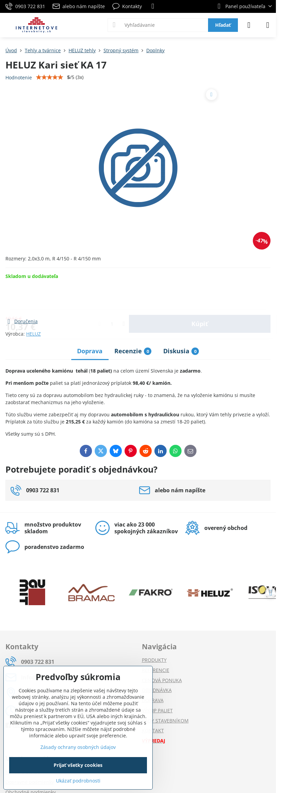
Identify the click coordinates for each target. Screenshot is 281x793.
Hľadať (223, 25)
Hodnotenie (18, 77)
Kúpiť (199, 298)
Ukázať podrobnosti (78, 780)
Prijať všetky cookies (78, 765)
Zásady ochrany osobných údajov (78, 747)
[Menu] (268, 25)
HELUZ (33, 334)
